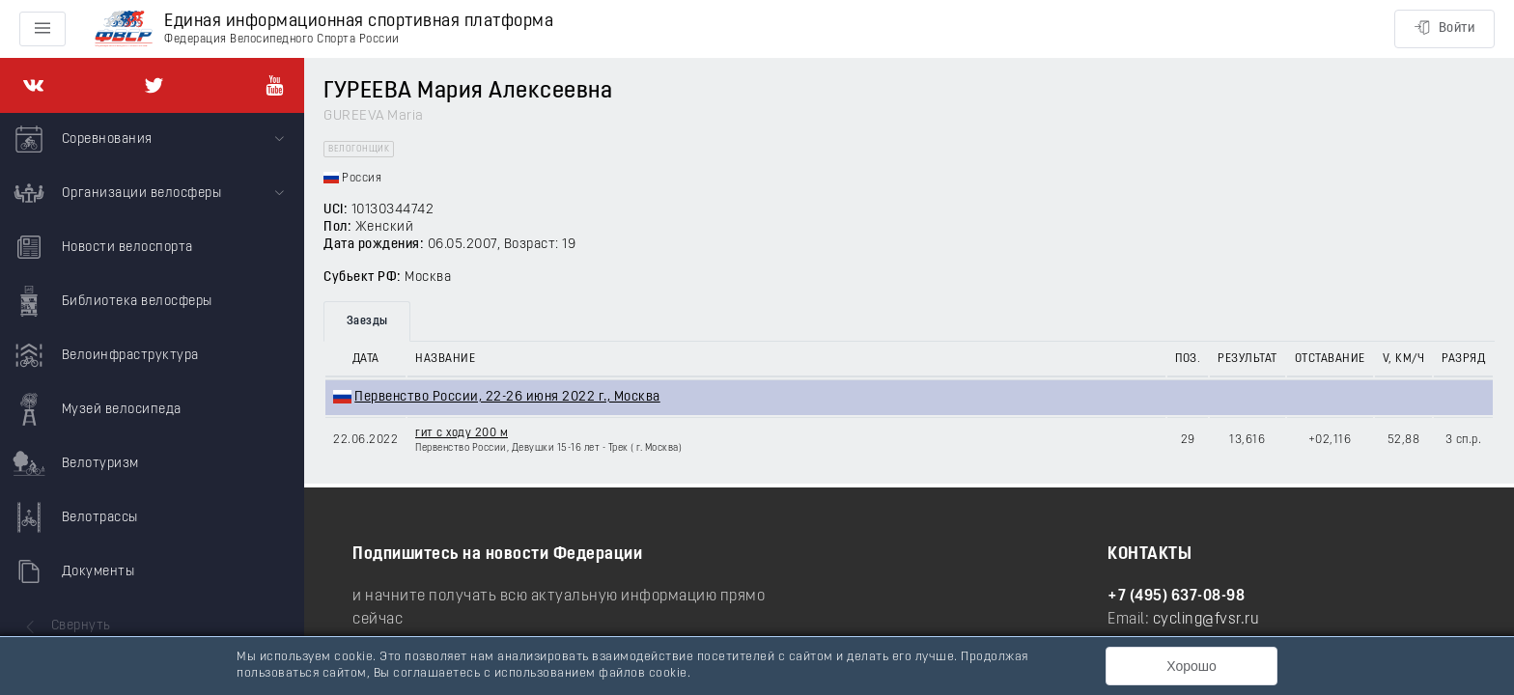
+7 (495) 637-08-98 (1176, 596)
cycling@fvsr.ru (1206, 619)
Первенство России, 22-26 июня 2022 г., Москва (507, 397)
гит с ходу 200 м (461, 433)
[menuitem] (152, 140)
